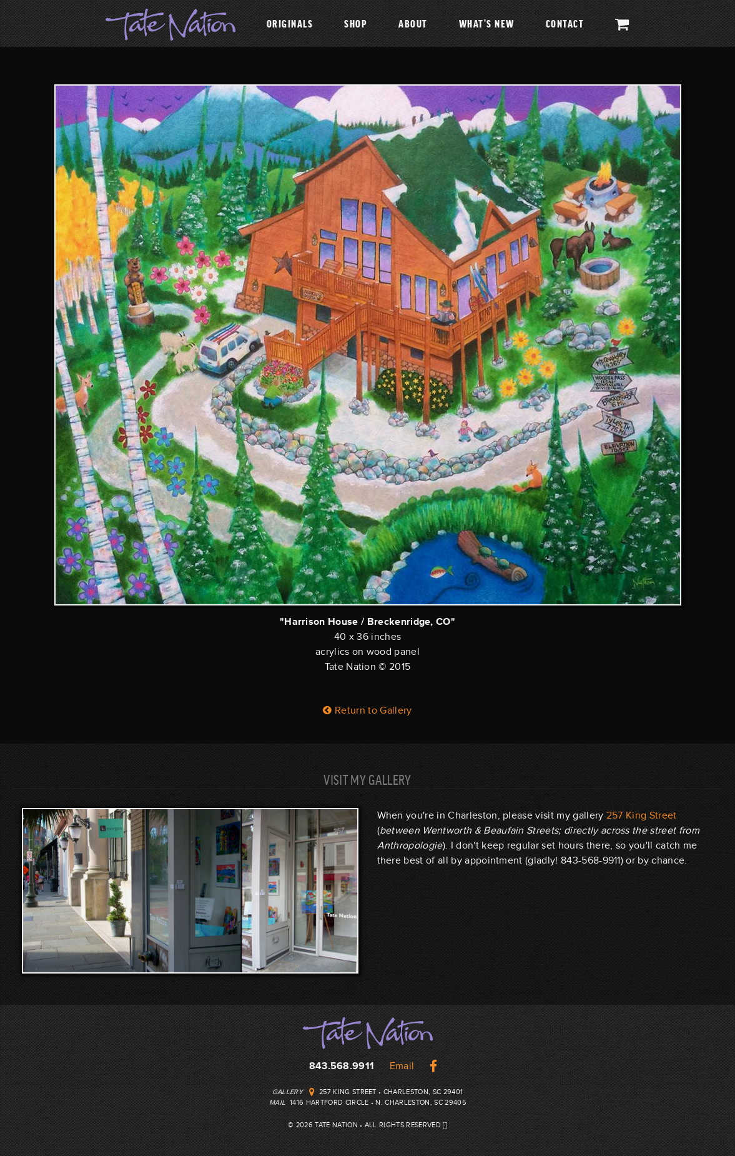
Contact (565, 23)
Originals (290, 23)
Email (402, 1066)
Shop (355, 23)
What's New (487, 23)
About (413, 23)
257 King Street (641, 815)
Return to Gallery (367, 710)
